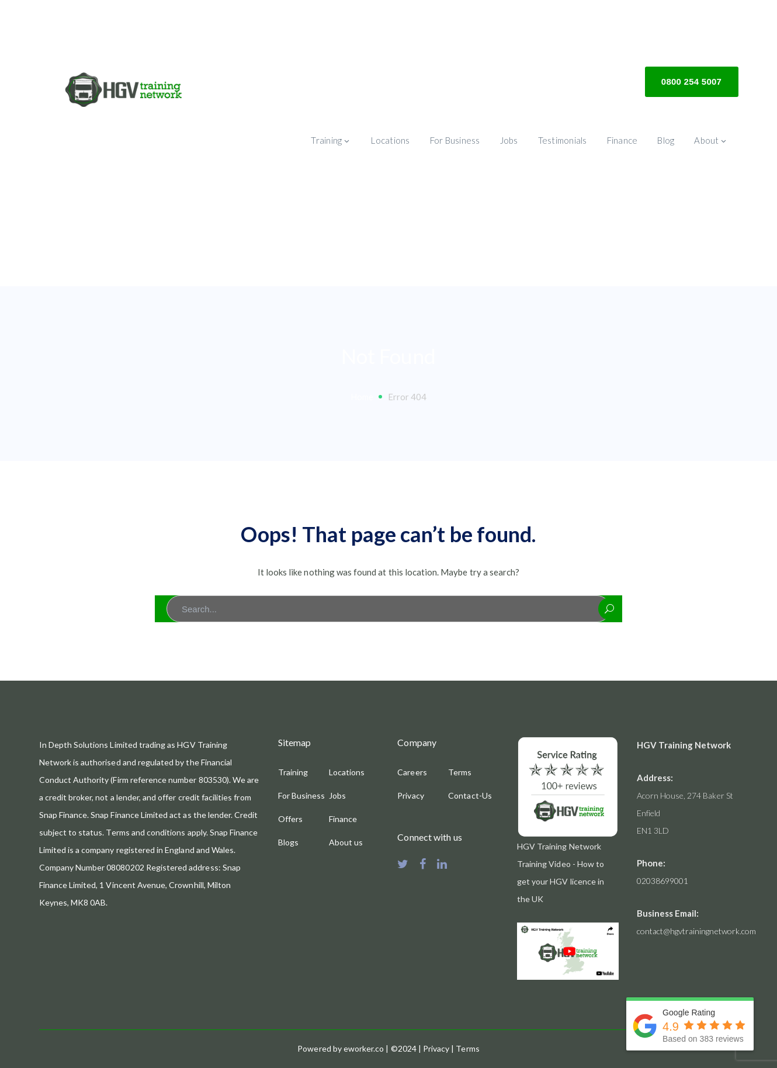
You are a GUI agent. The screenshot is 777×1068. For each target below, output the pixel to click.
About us (346, 842)
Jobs (337, 795)
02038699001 (663, 881)
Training (293, 772)
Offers (290, 819)
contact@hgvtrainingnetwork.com (697, 931)
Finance (343, 819)
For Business (301, 795)
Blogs (288, 842)
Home (362, 396)
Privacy (410, 795)
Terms (459, 772)
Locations (347, 772)
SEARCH (609, 609)
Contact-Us (470, 795)
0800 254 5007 (691, 81)
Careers (411, 772)
